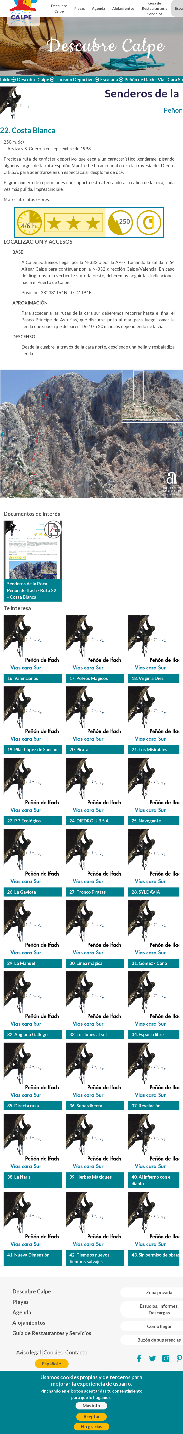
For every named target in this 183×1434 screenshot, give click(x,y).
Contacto (76, 1352)
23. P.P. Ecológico (24, 820)
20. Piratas (80, 749)
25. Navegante (146, 820)
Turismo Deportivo (75, 79)
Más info (91, 1405)
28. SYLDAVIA (146, 892)
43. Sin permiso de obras (156, 1254)
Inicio (5, 79)
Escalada (109, 79)
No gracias (91, 1426)
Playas (79, 8)
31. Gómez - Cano (149, 963)
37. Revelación (146, 1105)
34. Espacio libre (148, 1034)
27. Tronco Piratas (87, 892)
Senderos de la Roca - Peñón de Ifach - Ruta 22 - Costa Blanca (31, 590)
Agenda (98, 8)
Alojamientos (123, 8)
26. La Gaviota (21, 892)
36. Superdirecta (85, 1105)
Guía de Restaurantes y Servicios (154, 8)
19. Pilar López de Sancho (32, 749)
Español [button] (50, 1363)
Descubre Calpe (59, 8)
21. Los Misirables (149, 749)
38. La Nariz (18, 1177)
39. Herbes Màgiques (90, 1177)
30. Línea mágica (85, 963)
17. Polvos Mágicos (88, 678)
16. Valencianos (22, 678)
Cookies (53, 1352)
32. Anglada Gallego (27, 1034)
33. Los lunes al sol (88, 1034)
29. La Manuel (21, 963)
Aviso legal (28, 1352)
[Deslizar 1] (91, 499)
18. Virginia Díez (148, 678)
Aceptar (91, 1416)
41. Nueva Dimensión (28, 1254)
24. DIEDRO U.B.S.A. (89, 820)
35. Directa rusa (23, 1105)
